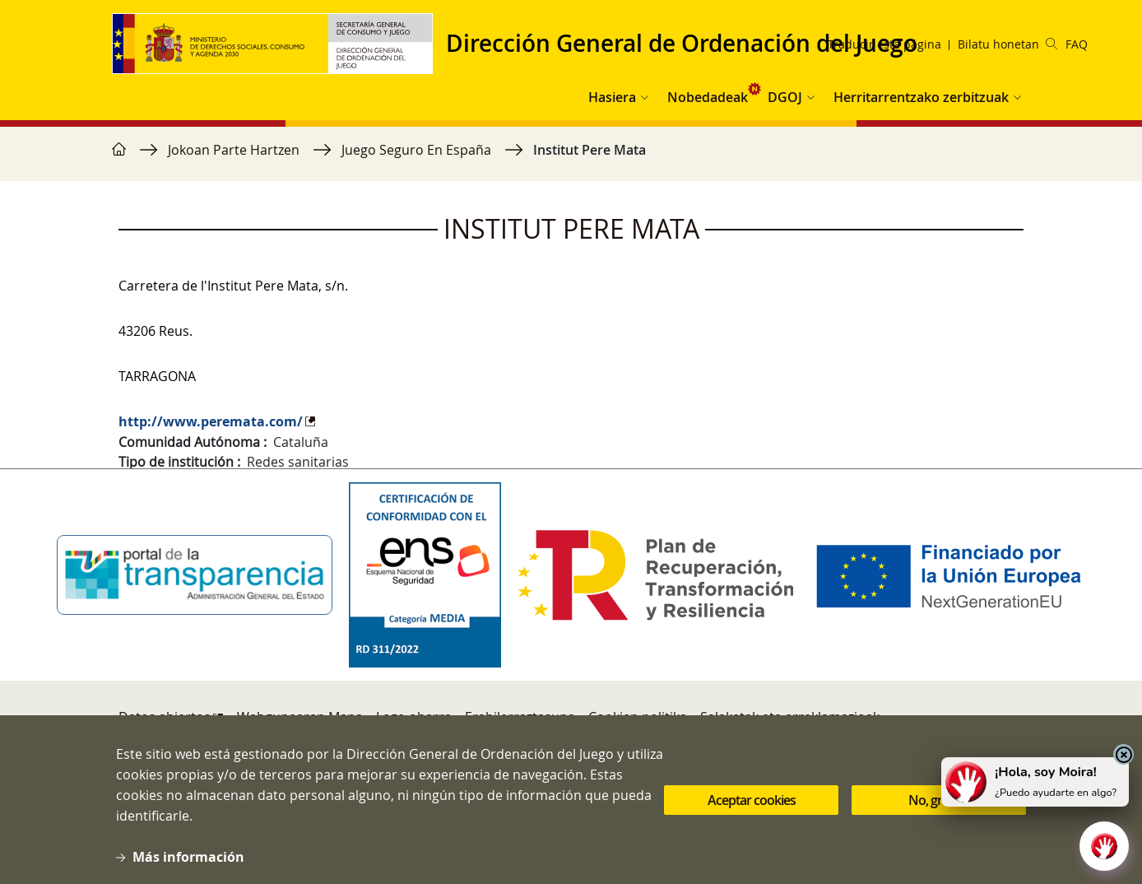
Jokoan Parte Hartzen (233, 150)
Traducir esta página (884, 44)
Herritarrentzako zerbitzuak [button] (921, 97)
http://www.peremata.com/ (210, 421)
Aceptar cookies (752, 809)
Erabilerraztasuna (520, 717)
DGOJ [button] (785, 97)
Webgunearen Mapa (300, 717)
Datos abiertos (164, 717)
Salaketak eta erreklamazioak (790, 717)
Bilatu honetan (1007, 44)
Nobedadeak (707, 97)
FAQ (1076, 44)
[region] (571, 158)
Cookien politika (637, 717)
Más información (188, 867)
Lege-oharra (414, 717)
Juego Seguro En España (416, 150)
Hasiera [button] (612, 97)
